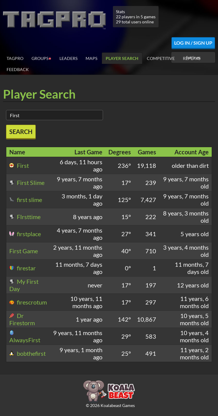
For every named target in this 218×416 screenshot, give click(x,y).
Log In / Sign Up (193, 43)
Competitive (161, 58)
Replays (191, 58)
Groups (41, 58)
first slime (25, 199)
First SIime (26, 182)
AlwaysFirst (24, 336)
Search (20, 131)
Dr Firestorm (22, 319)
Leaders (68, 58)
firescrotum (28, 302)
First (19, 165)
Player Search (122, 58)
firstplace (25, 233)
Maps (91, 58)
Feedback (18, 69)
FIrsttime (25, 216)
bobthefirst (27, 353)
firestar (22, 268)
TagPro (15, 58)
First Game (23, 250)
